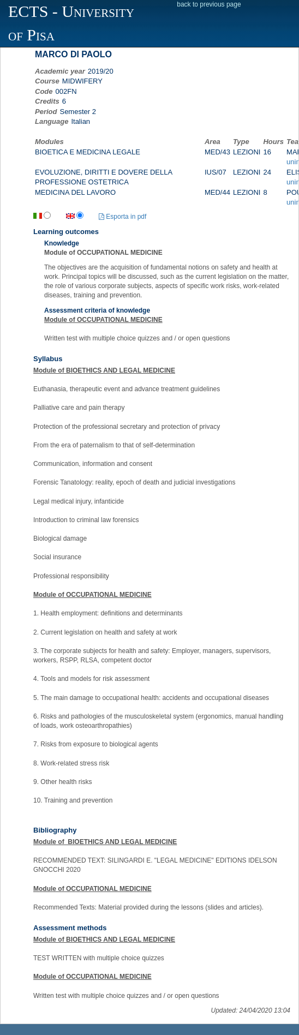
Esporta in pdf (122, 216)
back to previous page (209, 4)
